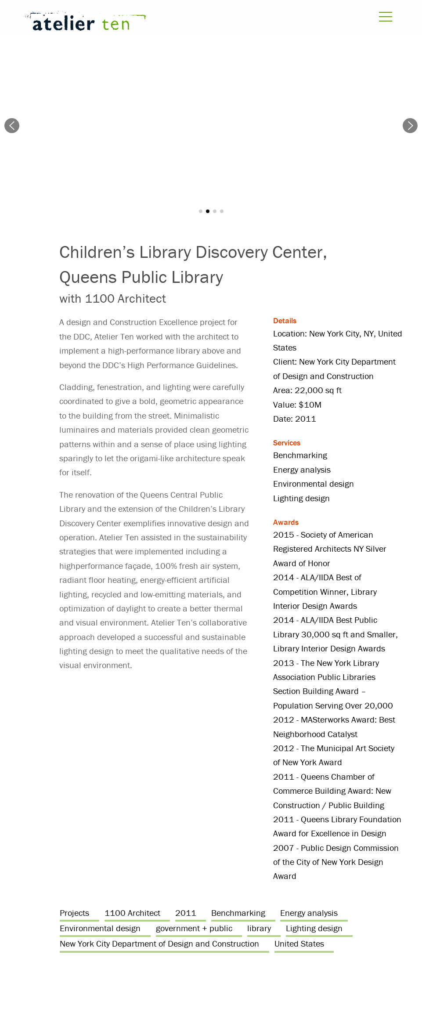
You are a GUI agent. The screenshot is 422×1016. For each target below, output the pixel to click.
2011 (185, 912)
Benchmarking (238, 912)
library (259, 927)
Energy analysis (309, 912)
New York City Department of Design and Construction (159, 943)
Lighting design (314, 927)
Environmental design (100, 927)
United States (299, 943)
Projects (74, 912)
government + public (194, 927)
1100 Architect (132, 912)
